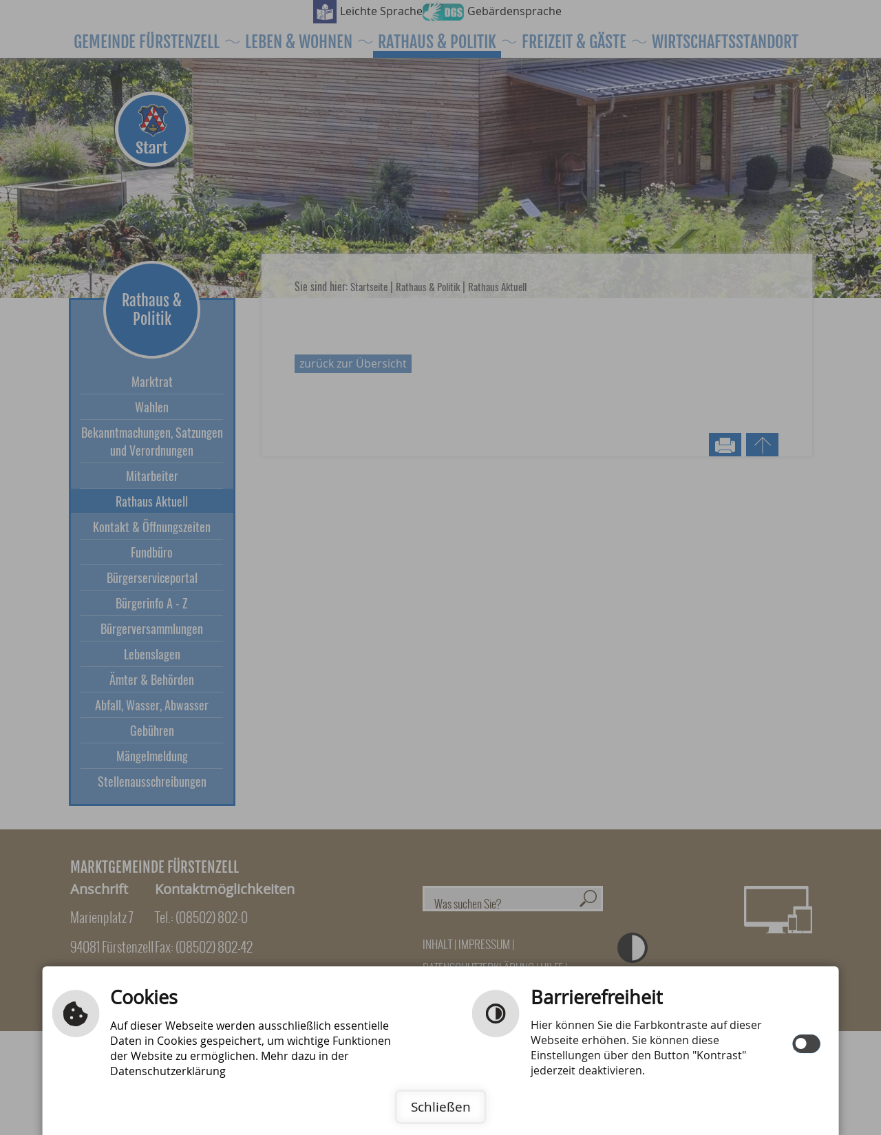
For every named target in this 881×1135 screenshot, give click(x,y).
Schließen (441, 1107)
